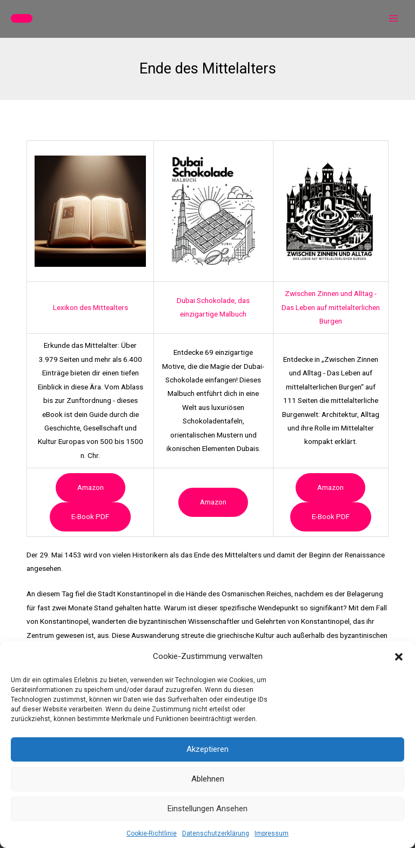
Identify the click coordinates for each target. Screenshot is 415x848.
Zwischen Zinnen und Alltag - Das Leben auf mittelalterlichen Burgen (331, 307)
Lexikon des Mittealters (90, 307)
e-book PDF (90, 516)
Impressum (272, 833)
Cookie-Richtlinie (151, 833)
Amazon (90, 487)
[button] (398, 656)
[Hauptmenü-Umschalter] (394, 19)
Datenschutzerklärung (215, 833)
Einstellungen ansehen (207, 808)
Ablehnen (207, 779)
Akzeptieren (207, 749)
